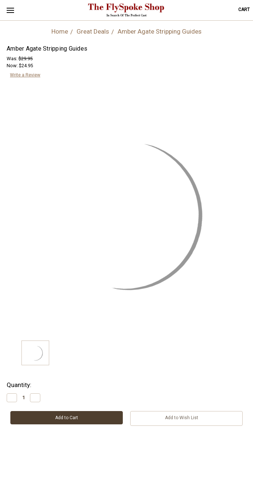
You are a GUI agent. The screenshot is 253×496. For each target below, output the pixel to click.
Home (59, 31)
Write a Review (25, 75)
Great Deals (93, 31)
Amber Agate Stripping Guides (160, 31)
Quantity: (19, 385)
